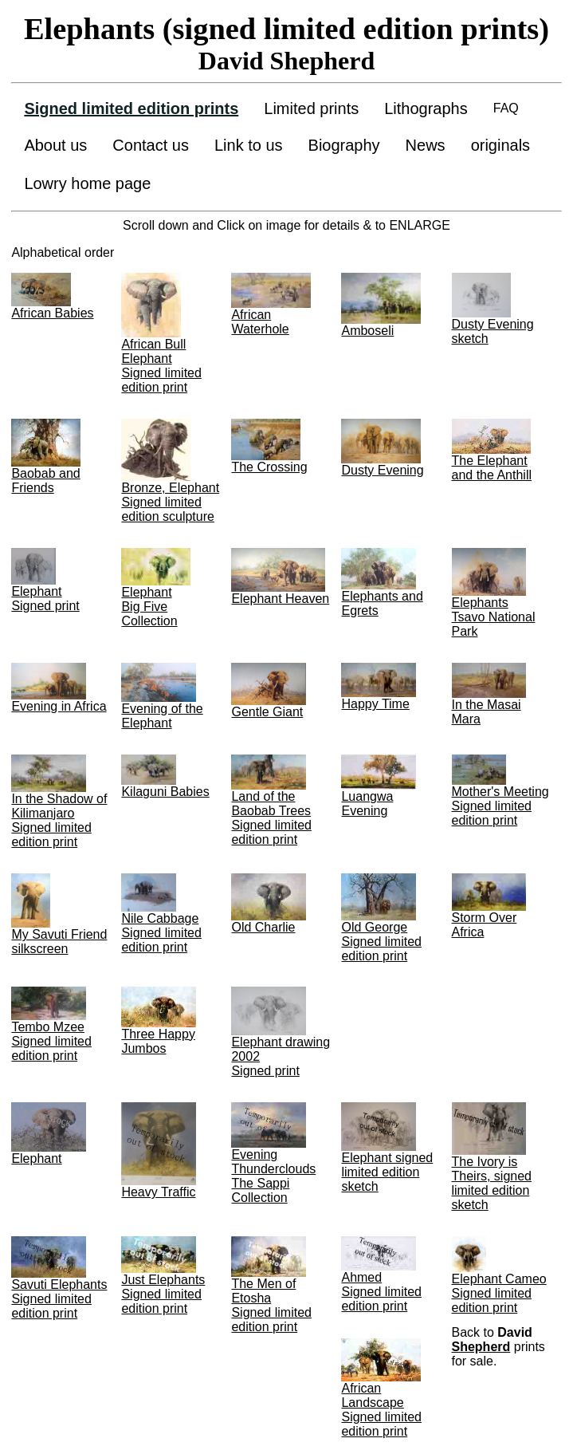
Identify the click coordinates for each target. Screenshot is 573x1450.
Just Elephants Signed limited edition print (163, 1294)
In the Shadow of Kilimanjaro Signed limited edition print (59, 820)
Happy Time (375, 704)
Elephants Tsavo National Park (494, 617)
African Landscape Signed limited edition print (381, 1409)
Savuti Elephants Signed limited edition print (59, 1299)
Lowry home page (87, 183)
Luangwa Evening (367, 804)
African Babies (52, 313)
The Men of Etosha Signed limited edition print (271, 1305)
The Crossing (269, 467)
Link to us (248, 145)
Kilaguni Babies (165, 791)
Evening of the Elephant (161, 716)
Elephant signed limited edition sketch (387, 1172)
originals (500, 145)
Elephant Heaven (280, 598)
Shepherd (481, 1346)
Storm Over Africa (484, 925)
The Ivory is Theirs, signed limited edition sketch (492, 1183)
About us (55, 145)
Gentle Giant (267, 712)
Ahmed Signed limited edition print (381, 1292)
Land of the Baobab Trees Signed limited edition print (271, 818)
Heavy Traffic (158, 1192)
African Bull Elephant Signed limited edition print (161, 365)
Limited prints (311, 108)
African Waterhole (259, 322)
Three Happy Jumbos (158, 1041)
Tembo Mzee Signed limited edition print (51, 1041)
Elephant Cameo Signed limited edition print (499, 1293)
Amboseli (367, 330)
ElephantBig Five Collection (149, 606)
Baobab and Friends (45, 480)
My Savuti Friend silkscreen (59, 942)
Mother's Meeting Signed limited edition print (500, 806)
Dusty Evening (382, 470)
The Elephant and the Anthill (492, 468)
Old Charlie (263, 927)
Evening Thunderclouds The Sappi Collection (273, 1176)
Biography (344, 145)
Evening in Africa (58, 706)
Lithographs (426, 108)
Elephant (36, 1158)
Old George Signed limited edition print (381, 941)
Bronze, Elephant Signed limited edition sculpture (170, 502)
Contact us (150, 145)
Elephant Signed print (45, 599)
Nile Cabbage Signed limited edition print (161, 933)
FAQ (506, 108)
